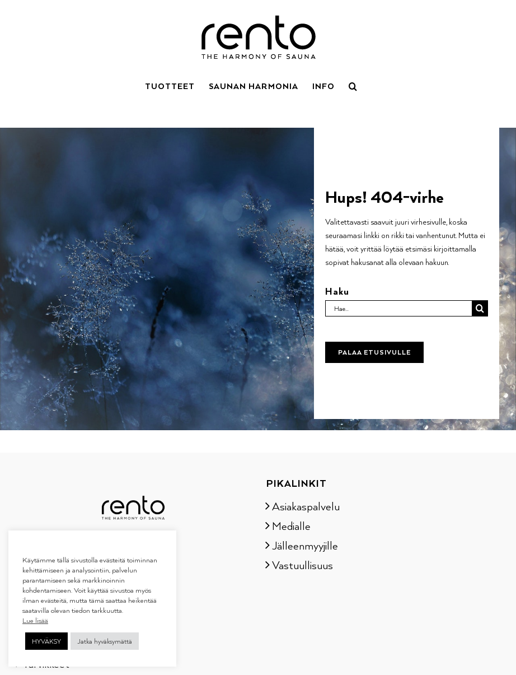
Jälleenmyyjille (305, 545)
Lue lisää (35, 620)
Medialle (291, 525)
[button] (353, 85)
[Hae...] (398, 308)
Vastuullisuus (302, 564)
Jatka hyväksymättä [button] (104, 641)
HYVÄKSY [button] (46, 641)
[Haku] (480, 308)
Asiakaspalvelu (306, 506)
